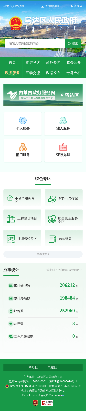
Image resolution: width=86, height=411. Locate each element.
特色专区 (43, 179)
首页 (12, 62)
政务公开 (73, 62)
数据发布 (53, 73)
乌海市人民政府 (13, 6)
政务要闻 (53, 62)
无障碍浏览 (52, 6)
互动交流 (33, 73)
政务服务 (12, 73)
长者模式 (77, 6)
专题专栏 (73, 73)
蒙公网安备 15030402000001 (28, 386)
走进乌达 (33, 62)
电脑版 (52, 367)
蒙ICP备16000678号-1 (63, 381)
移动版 (33, 367)
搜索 (75, 43)
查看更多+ (43, 254)
